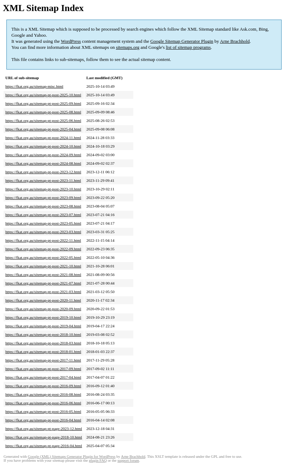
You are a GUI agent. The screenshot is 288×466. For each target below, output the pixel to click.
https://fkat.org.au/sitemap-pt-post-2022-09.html (43, 249)
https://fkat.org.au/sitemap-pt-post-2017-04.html (43, 377)
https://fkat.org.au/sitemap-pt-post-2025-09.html (43, 103)
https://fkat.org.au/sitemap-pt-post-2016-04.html (43, 420)
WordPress (71, 41)
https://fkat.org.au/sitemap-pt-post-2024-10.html (43, 146)
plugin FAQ (98, 460)
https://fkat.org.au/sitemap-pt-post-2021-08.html (43, 274)
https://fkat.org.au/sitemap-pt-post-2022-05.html (43, 257)
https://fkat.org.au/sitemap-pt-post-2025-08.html (43, 112)
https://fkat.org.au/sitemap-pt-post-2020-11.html (43, 300)
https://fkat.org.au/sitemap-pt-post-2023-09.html (43, 197)
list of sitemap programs (188, 47)
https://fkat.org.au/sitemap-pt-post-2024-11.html (43, 137)
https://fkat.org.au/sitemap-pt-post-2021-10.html (43, 266)
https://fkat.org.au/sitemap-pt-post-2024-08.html (43, 163)
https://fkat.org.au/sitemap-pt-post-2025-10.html (43, 95)
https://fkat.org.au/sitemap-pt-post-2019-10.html (43, 317)
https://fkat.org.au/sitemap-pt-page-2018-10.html (43, 437)
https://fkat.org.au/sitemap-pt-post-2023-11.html (43, 180)
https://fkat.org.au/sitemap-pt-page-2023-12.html (43, 428)
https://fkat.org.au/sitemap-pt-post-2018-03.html (43, 343)
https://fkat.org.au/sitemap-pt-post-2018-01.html (43, 351)
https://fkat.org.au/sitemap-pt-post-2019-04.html (43, 326)
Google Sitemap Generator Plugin (182, 41)
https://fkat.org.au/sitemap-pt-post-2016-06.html (43, 403)
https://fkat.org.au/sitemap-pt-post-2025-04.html (43, 129)
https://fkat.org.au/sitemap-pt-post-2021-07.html (43, 283)
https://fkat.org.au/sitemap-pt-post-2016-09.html (43, 386)
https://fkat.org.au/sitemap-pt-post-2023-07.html (43, 214)
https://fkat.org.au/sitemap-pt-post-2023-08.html (43, 206)
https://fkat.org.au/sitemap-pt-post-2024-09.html (43, 155)
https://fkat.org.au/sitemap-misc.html (34, 86)
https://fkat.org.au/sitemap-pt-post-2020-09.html (43, 309)
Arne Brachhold (235, 41)
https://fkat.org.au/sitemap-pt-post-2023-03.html (43, 232)
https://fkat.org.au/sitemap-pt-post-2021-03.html (43, 292)
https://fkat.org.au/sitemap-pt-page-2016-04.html (43, 446)
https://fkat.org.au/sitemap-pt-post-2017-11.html (43, 360)
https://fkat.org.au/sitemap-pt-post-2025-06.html (43, 120)
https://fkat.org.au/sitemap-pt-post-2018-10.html (43, 334)
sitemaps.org (127, 47)
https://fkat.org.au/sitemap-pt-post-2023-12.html (43, 172)
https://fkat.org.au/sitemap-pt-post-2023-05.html (43, 223)
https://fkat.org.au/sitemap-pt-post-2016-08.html (43, 394)
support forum (128, 460)
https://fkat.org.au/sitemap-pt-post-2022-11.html (43, 240)
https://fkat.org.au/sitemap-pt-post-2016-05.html (43, 411)
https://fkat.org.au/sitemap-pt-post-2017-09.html (43, 369)
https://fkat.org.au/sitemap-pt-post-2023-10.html (43, 189)
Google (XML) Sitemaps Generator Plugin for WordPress (71, 457)
